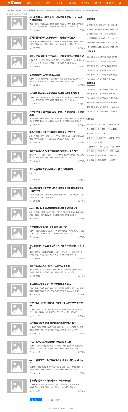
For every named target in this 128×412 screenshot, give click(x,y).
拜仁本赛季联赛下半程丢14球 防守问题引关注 (51, 169)
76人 (112, 129)
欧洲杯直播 (40, 10)
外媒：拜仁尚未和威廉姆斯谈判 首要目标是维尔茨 (53, 208)
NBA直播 (18, 10)
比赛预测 (98, 3)
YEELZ (78, 408)
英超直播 (61, 10)
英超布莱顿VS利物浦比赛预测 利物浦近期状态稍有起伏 (107, 25)
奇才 (104, 147)
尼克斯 (103, 142)
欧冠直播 (48, 10)
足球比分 (60, 3)
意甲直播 (81, 10)
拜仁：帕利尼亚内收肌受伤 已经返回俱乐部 (50, 342)
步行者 (113, 125)
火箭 (113, 160)
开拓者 (102, 151)
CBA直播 (25, 10)
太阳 (115, 147)
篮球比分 (73, 3)
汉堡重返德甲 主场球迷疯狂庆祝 (44, 75)
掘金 (114, 151)
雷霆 (102, 160)
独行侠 (92, 147)
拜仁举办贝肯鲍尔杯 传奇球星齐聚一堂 (48, 227)
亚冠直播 (94, 10)
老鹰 (91, 155)
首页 (29, 3)
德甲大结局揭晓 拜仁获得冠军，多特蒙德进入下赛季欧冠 (56, 56)
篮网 (102, 138)
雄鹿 (113, 155)
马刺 (91, 142)
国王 (91, 151)
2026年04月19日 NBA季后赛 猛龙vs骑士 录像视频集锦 (107, 79)
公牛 (101, 125)
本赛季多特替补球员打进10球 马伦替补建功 (50, 380)
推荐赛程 (85, 3)
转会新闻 (110, 3)
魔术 (91, 129)
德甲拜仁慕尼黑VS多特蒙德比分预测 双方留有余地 (53, 151)
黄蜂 (91, 125)
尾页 (57, 400)
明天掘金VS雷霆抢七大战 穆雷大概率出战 (102, 29)
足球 (48, 3)
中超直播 (54, 10)
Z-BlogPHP (64, 408)
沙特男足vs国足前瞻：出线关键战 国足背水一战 (104, 34)
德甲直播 (74, 10)
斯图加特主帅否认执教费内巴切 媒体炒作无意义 (52, 37)
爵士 (91, 160)
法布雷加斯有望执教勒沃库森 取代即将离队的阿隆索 (54, 93)
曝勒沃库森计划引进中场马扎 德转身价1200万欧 (52, 132)
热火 (106, 133)
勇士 (102, 155)
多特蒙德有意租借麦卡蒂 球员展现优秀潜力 (50, 284)
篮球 (37, 3)
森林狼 (114, 138)
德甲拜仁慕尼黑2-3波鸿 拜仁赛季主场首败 (49, 266)
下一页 (50, 400)
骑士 (101, 129)
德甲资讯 (23, 14)
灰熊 (91, 138)
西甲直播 (68, 10)
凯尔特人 (93, 133)
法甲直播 (88, 10)
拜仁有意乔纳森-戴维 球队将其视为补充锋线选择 (52, 323)
